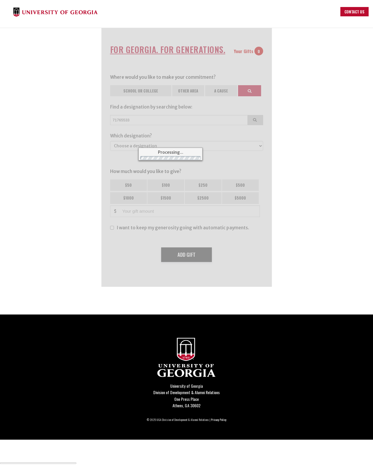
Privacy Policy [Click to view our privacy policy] (218, 419)
